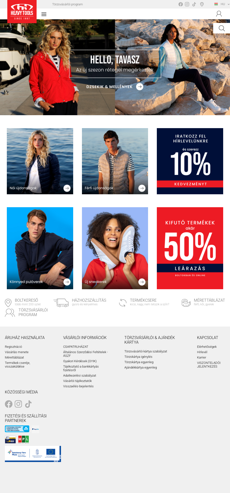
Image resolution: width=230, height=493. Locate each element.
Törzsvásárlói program (67, 4)
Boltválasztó (203, 4)
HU (219, 4)
